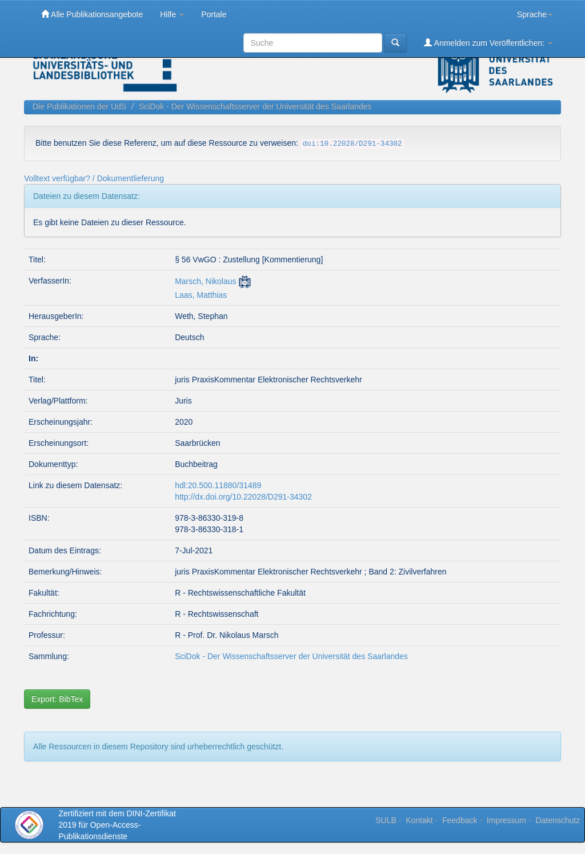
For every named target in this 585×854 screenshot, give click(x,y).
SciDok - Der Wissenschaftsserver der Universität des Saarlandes (255, 106)
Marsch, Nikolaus (205, 281)
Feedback (459, 820)
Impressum (506, 820)
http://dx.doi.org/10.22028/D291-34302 (243, 496)
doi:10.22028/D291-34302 (352, 144)
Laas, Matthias (201, 295)
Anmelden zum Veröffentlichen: (488, 42)
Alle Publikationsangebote (92, 14)
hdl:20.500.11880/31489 (218, 485)
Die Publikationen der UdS (79, 106)
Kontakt (419, 820)
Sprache (534, 14)
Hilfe (172, 14)
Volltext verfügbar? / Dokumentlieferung (94, 178)
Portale (213, 14)
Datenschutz (557, 820)
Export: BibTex (57, 699)
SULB (385, 820)
